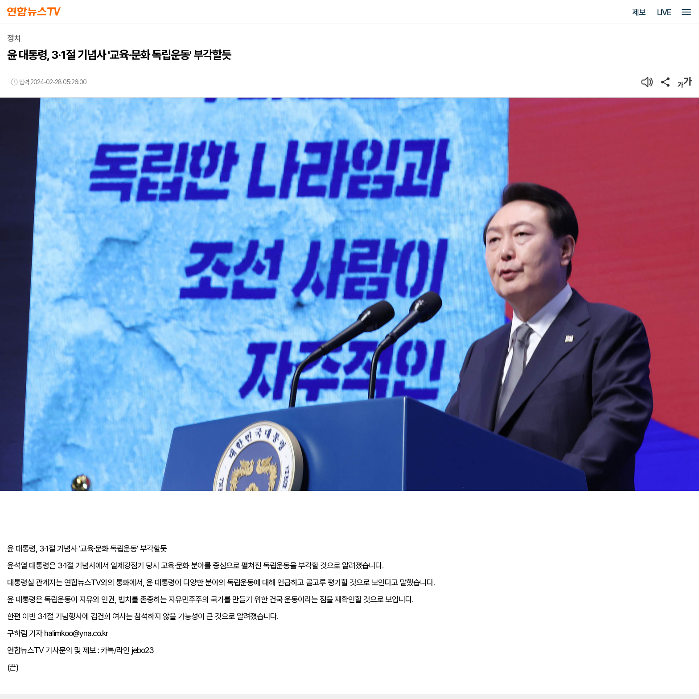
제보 (639, 12)
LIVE (664, 12)
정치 (14, 38)
